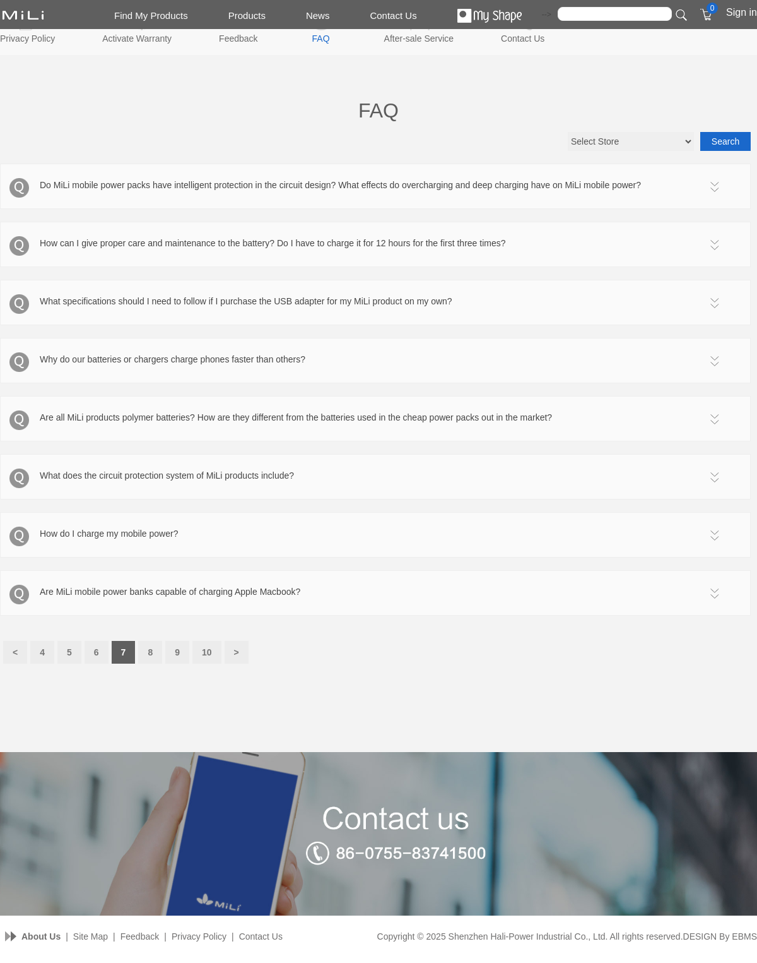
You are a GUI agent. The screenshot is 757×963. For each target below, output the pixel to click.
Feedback (238, 38)
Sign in (741, 12)
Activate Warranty (137, 38)
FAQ (321, 38)
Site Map (90, 936)
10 (207, 652)
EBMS (744, 936)
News (318, 15)
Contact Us (393, 15)
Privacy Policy (27, 38)
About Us (41, 936)
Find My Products (151, 15)
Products (247, 15)
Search (725, 141)
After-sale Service (419, 38)
